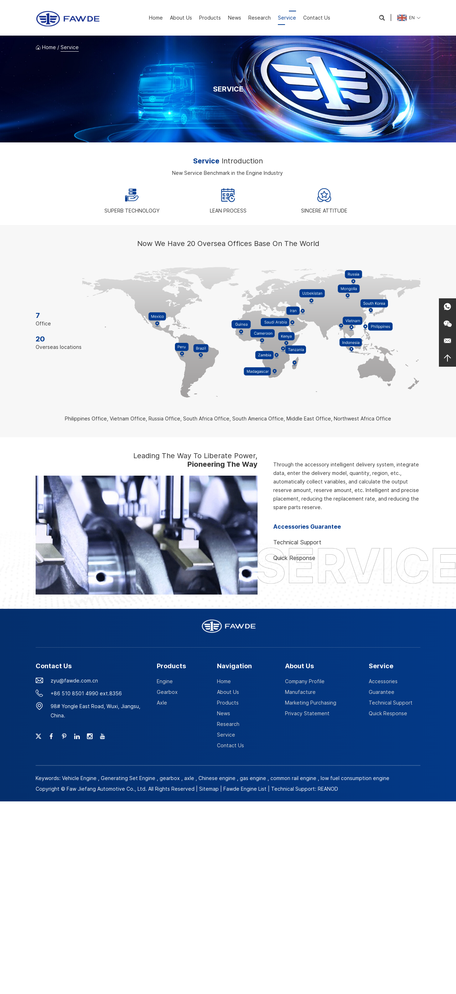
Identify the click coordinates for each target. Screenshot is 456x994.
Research (259, 18)
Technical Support (391, 703)
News (234, 18)
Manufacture (300, 692)
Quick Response (388, 713)
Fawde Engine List (244, 789)
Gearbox (167, 692)
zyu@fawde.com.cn (74, 681)
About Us (181, 18)
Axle (162, 703)
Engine (165, 681)
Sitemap (209, 789)
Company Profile (305, 681)
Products (210, 18)
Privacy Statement (307, 713)
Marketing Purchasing (310, 703)
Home (156, 18)
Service (287, 18)
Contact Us (316, 18)
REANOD (328, 789)
